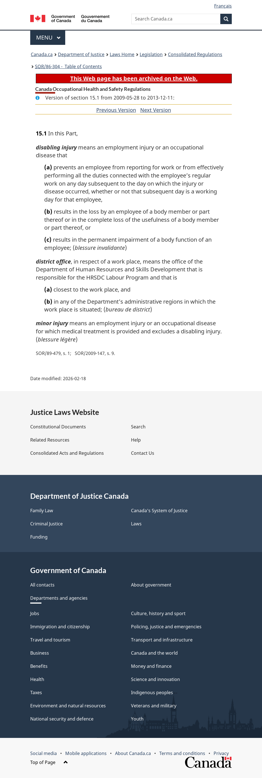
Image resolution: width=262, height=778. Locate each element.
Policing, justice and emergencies (166, 627)
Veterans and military (153, 706)
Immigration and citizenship (60, 627)
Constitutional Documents (58, 427)
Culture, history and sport (158, 613)
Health (37, 679)
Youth (137, 719)
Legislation (151, 54)
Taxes (36, 692)
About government (151, 585)
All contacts (42, 585)
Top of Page (49, 762)
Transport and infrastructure (162, 640)
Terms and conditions (182, 753)
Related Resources (49, 440)
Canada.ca (42, 54)
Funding (39, 537)
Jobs (34, 613)
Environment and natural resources (68, 706)
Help (136, 440)
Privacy (221, 753)
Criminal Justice (46, 524)
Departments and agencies (59, 598)
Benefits (39, 666)
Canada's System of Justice (159, 510)
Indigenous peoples (152, 692)
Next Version (155, 110)
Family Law (41, 510)
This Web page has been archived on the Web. (134, 78)
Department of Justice (81, 54)
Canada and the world (154, 653)
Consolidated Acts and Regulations (67, 453)
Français (223, 6)
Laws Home (122, 54)
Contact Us (142, 453)
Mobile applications (86, 753)
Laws (136, 524)
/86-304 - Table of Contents (68, 66)
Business (39, 653)
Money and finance (151, 666)
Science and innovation (155, 679)
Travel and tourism (50, 640)
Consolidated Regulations (195, 54)
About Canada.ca (133, 753)
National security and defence (61, 719)
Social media (43, 753)
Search (138, 427)
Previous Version (116, 110)
